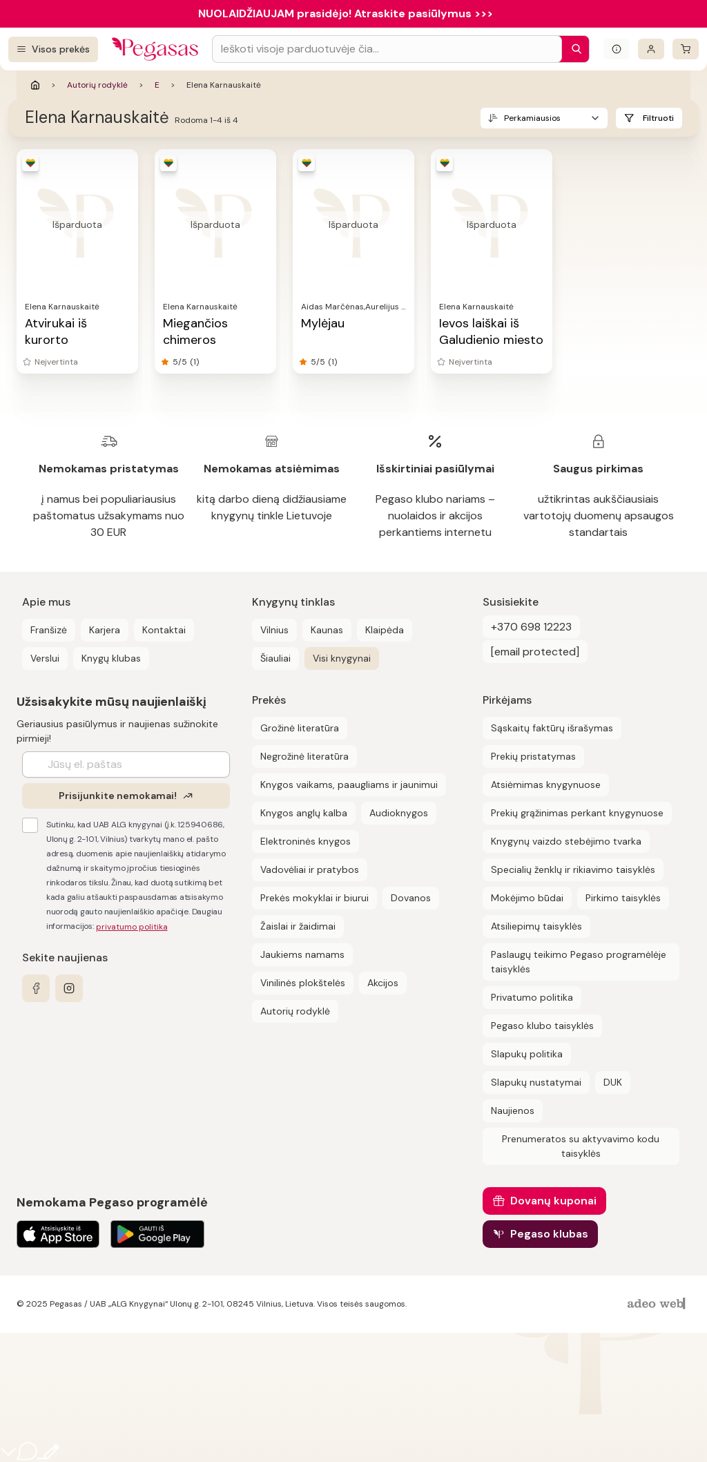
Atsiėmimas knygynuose (546, 784)
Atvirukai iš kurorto (56, 331)
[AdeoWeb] (658, 1304)
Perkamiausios (532, 118)
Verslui (44, 658)
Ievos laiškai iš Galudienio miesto (491, 331)
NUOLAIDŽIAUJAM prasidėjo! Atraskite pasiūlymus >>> (345, 13)
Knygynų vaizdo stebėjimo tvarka (566, 841)
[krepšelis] (685, 49)
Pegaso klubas (549, 1234)
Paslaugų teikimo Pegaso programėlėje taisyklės (578, 961)
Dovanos (411, 898)
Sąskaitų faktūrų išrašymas (552, 728)
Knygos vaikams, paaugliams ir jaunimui (349, 784)
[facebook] (36, 988)
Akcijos (382, 983)
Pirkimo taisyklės (623, 898)
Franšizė (48, 630)
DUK (612, 1082)
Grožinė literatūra (299, 728)
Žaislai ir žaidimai (298, 926)
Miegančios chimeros (195, 331)
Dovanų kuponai (553, 1200)
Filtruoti (658, 118)
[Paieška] (573, 49)
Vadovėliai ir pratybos (309, 869)
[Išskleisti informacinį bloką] (616, 49)
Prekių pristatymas (533, 756)
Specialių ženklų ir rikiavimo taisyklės (573, 869)
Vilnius (274, 630)
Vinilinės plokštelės (302, 983)
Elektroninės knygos (305, 841)
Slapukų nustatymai (536, 1082)
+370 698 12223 (531, 626)
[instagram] (69, 988)
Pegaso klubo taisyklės (542, 1025)
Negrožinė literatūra (304, 756)
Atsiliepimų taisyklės (536, 926)
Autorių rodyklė (97, 84)
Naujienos (512, 1110)
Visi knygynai (342, 658)
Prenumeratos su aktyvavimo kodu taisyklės (580, 1146)
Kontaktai (164, 630)
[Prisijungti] (651, 49)
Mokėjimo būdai (527, 898)
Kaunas (327, 630)
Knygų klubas (111, 658)
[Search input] (387, 49)
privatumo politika (132, 926)
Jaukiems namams (302, 954)
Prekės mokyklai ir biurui (314, 898)
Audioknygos (398, 813)
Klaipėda (384, 630)
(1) (194, 361)
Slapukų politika (527, 1054)
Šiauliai (275, 658)
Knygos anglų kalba (303, 813)
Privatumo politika (532, 997)
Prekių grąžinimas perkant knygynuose (577, 813)
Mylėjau (323, 323)
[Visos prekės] (53, 49)
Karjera (104, 630)
